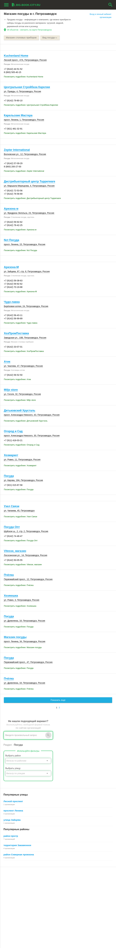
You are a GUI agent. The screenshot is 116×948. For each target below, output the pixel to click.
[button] (76, 933)
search (110, 4)
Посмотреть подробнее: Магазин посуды (23, 647)
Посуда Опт (12, 527)
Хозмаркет (11, 455)
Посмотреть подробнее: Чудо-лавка (20, 323)
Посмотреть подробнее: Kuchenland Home (23, 77)
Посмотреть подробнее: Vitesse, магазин (23, 564)
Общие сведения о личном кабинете (95, 885)
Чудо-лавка (12, 301)
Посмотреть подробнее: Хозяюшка (20, 606)
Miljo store (11, 389)
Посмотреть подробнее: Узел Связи (20, 517)
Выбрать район (13, 756)
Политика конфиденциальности (55, 899)
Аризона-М (11, 267)
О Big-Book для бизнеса (52, 882)
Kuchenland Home (16, 55)
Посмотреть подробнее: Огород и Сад (21, 445)
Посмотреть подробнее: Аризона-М (20, 291)
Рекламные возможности (16, 899)
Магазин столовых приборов (21, 38)
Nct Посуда (11, 240)
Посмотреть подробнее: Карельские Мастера (25, 133)
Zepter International (17, 150)
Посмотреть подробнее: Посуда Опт (21, 541)
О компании (46, 892)
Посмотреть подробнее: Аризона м (20, 230)
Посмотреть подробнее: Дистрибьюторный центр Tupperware (32, 198)
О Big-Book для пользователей (55, 878)
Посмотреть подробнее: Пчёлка (19, 585)
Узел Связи (11, 506)
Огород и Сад (13, 431)
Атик (7, 361)
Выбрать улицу (13, 768)
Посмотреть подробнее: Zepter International (24, 171)
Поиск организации (86, 889)
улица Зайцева (12, 820)
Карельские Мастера (18, 115)
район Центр (11, 836)
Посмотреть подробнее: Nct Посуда (20, 250)
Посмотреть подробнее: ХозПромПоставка (24, 351)
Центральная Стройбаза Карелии (27, 87)
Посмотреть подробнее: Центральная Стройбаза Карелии (31, 105)
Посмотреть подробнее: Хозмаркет (20, 465)
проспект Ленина (13, 810)
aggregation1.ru (11, 937)
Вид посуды (50, 38)
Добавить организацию (20, 893)
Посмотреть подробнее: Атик (17, 379)
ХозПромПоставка (16, 333)
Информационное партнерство (55, 889)
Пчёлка (9, 575)
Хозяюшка (11, 595)
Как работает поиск (86, 892)
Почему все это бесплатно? (90, 882)
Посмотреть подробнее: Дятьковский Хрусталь (25, 421)
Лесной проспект (13, 801)
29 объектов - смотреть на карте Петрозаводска (29, 30)
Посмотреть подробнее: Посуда (19, 489)
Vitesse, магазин (15, 551)
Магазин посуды (15, 637)
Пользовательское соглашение (55, 896)
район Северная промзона (19, 854)
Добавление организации (89, 896)
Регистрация (83, 878)
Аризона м (11, 208)
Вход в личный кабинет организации (100, 15)
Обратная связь (48, 885)
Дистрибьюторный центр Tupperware (29, 181)
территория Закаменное (17, 845)
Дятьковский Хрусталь (19, 410)
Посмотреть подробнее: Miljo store (20, 400)
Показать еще (58, 700)
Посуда (9, 476)
